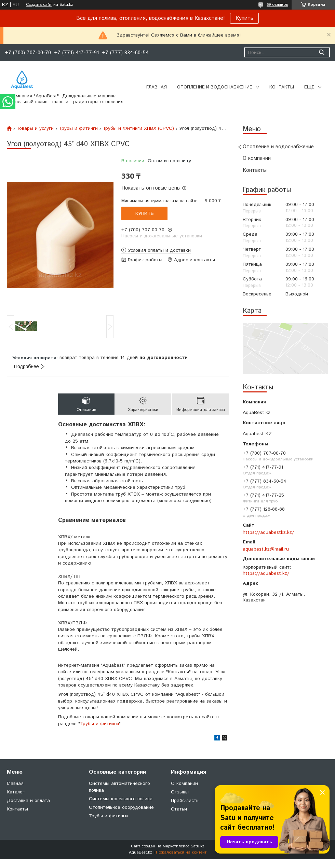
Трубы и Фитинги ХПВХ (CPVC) (138, 128)
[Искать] (321, 52)
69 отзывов (277, 5)
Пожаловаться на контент (181, 852)
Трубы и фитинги (78, 128)
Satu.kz (197, 846)
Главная (156, 87)
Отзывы (180, 792)
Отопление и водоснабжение (214, 87)
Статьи (179, 809)
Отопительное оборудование (121, 807)
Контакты (281, 87)
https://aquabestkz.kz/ (268, 532)
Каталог (16, 792)
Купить (244, 18)
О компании (257, 158)
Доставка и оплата (28, 800)
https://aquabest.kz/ (266, 573)
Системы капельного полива (120, 798)
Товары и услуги (35, 128)
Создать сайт (39, 4)
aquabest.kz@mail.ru (266, 549)
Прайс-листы (185, 800)
